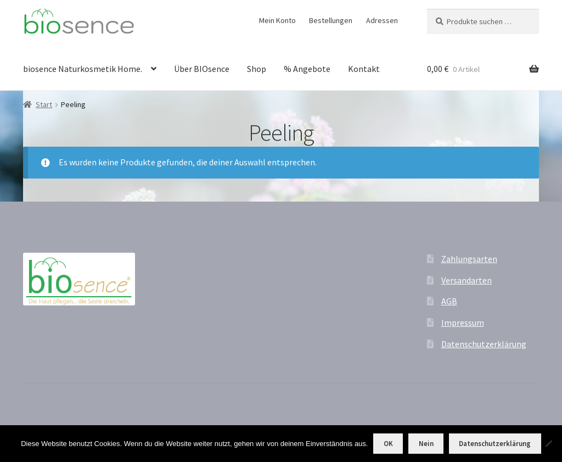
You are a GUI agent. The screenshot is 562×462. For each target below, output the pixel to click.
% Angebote (307, 68)
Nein (426, 443)
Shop (256, 68)
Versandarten (466, 280)
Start (44, 104)
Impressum (462, 322)
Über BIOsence (201, 68)
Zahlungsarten (469, 258)
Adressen (382, 20)
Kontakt (364, 68)
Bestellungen (330, 20)
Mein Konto (277, 20)
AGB (449, 301)
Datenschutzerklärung (483, 343)
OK (388, 443)
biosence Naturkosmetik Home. (82, 68)
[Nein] (548, 443)
